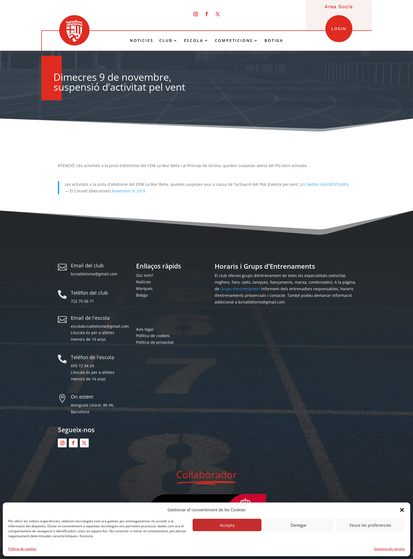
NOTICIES (141, 40)
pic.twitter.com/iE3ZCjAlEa (324, 184)
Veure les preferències (370, 525)
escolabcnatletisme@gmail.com (100, 326)
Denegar (299, 525)
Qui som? (144, 275)
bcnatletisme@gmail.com (94, 273)
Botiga (142, 295)
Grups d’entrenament (240, 288)
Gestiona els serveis (389, 548)
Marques (144, 288)
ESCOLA (193, 40)
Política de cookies (22, 548)
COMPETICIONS (234, 40)
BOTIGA (273, 40)
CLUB (165, 40)
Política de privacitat (155, 342)
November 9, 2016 (128, 191)
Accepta (227, 525)
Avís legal (144, 329)
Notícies (143, 281)
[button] (402, 510)
